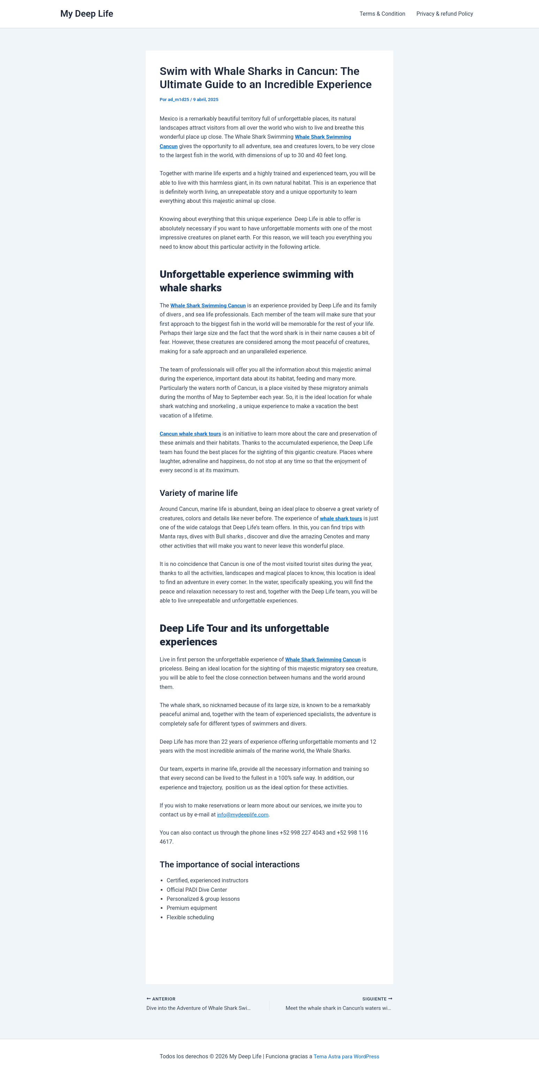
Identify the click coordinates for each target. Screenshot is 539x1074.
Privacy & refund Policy (445, 13)
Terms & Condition (382, 13)
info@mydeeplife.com (244, 814)
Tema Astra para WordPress (346, 1056)
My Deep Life (86, 13)
